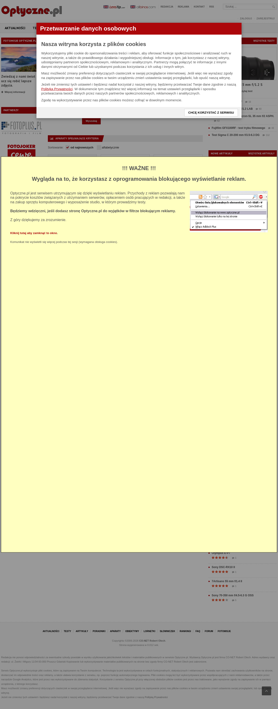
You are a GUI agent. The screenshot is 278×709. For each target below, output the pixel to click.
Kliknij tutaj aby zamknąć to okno (33, 233)
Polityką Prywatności (57, 89)
